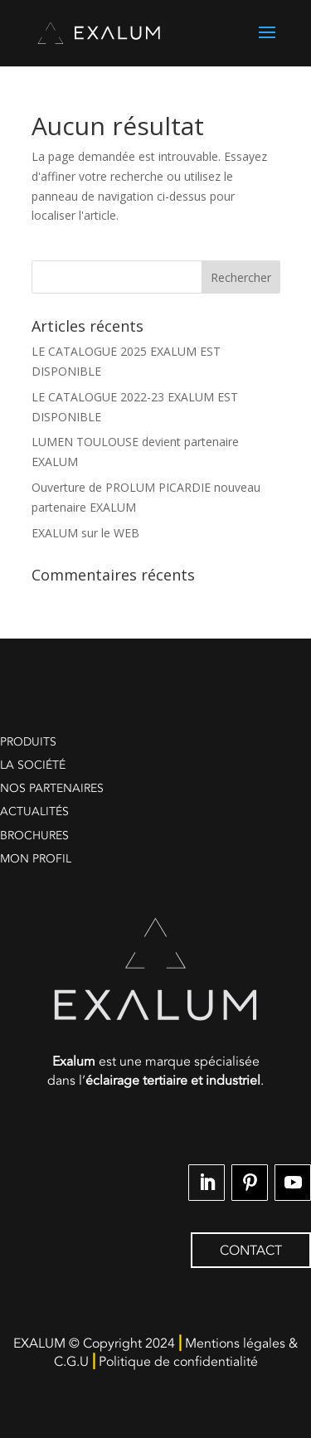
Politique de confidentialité (178, 1362)
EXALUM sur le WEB (85, 533)
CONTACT (251, 1250)
